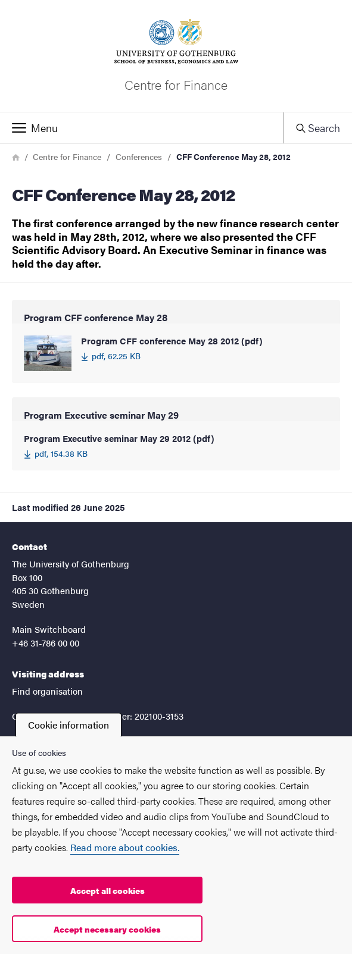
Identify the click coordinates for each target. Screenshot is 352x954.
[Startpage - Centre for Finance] (176, 56)
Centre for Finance (67, 156)
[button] (142, 127)
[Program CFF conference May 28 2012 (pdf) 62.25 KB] (176, 353)
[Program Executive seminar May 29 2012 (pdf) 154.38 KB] (176, 445)
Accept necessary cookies (107, 929)
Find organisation (47, 691)
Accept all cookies (107, 890)
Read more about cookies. (124, 847)
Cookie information (68, 725)
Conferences (139, 156)
